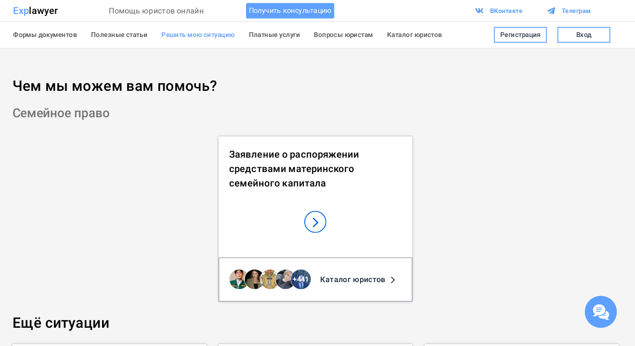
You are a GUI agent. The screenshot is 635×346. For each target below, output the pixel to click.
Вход (583, 34)
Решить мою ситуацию (197, 34)
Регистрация (520, 34)
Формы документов (45, 34)
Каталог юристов (414, 34)
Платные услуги (274, 34)
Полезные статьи (119, 34)
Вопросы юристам (343, 34)
